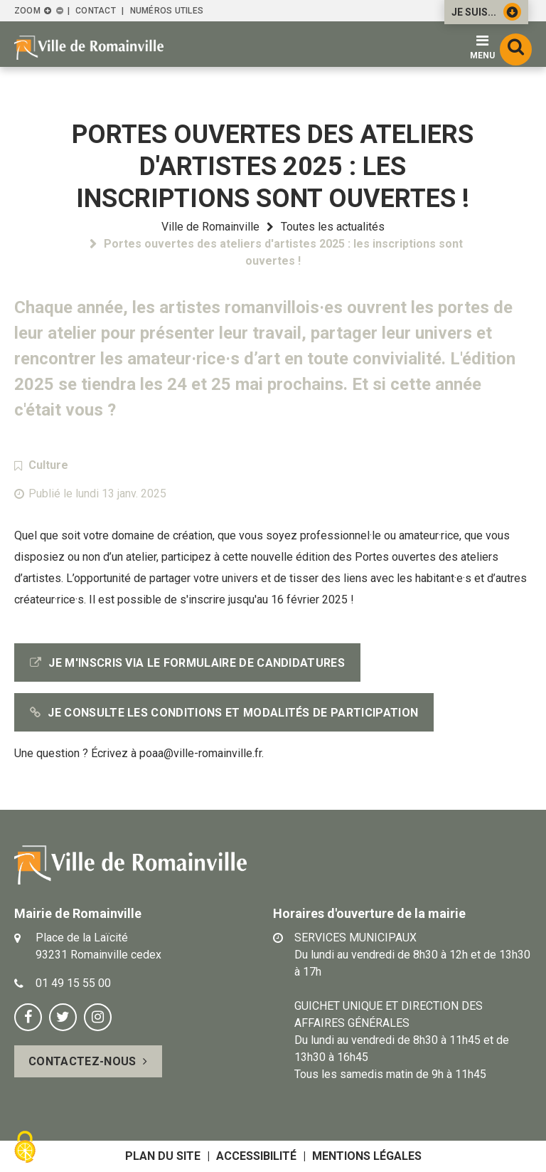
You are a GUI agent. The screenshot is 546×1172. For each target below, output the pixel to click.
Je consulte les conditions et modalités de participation (233, 712)
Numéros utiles (166, 11)
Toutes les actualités (333, 226)
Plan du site (162, 1156)
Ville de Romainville (210, 226)
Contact (95, 11)
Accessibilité (256, 1156)
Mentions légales (367, 1156)
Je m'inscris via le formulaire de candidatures (196, 663)
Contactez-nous (82, 1061)
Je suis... (486, 12)
